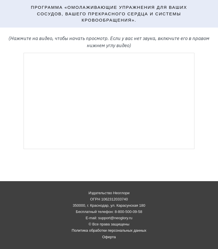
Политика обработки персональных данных (109, 230)
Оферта (109, 237)
